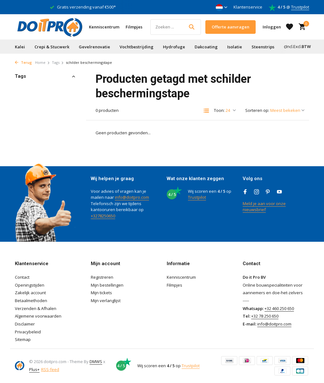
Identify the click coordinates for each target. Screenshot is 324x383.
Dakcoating (206, 47)
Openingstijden (29, 285)
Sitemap (23, 339)
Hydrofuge (174, 47)
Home (42, 62)
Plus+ (34, 369)
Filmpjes (134, 27)
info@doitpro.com (132, 197)
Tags (58, 62)
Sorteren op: (257, 110)
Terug (23, 62)
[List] (206, 110)
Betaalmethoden (31, 300)
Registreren (102, 277)
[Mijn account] (272, 27)
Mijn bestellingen (107, 285)
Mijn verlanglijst (106, 300)
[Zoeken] (175, 27)
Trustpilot (300, 7)
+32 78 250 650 (264, 316)
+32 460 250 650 (279, 308)
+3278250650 (103, 216)
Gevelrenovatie (94, 47)
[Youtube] (279, 192)
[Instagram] (256, 192)
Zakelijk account (30, 292)
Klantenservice (248, 7)
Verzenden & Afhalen (35, 308)
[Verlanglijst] (289, 26)
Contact (22, 277)
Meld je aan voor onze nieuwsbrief (264, 207)
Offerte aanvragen (230, 27)
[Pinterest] (268, 192)
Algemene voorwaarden (38, 316)
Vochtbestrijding (136, 47)
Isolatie (234, 47)
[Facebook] (245, 192)
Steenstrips (263, 47)
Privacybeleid (28, 332)
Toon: (219, 110)
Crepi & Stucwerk (51, 47)
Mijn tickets (101, 292)
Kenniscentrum (104, 27)
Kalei (20, 47)
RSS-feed (50, 369)
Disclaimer (25, 324)
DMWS (96, 361)
